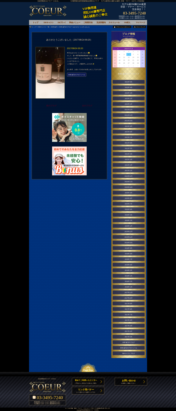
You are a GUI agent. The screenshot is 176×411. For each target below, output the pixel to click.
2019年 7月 (128, 259)
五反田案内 (101, 22)
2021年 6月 (128, 143)
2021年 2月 (128, 165)
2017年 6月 (128, 320)
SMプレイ (62, 22)
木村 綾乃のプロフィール (76, 75)
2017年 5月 (128, 326)
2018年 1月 (128, 287)
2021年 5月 (128, 148)
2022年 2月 (128, 98)
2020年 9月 (128, 193)
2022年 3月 (128, 93)
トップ (34, 27)
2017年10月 (129, 298)
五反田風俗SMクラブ (87, 410)
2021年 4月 (128, 154)
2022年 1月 (128, 104)
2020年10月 (129, 187)
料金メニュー (74, 22)
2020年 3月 (128, 215)
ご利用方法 (88, 22)
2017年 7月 (128, 315)
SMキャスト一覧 (43, 27)
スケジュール (114, 22)
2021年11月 (129, 115)
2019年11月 (129, 237)
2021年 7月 (128, 137)
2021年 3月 (128, 159)
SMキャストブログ (128, 353)
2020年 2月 (128, 220)
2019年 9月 (128, 248)
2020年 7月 (128, 204)
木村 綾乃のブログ (65, 27)
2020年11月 (129, 182)
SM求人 (127, 22)
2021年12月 (129, 109)
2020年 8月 (128, 198)
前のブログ (51, 105)
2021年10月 (129, 121)
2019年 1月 (128, 276)
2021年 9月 (128, 126)
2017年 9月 (128, 303)
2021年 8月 (128, 132)
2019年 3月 (128, 270)
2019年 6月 (128, 265)
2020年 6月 (128, 209)
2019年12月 (129, 231)
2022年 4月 (128, 87)
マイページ (140, 22)
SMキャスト (49, 22)
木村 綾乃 (54, 27)
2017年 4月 (128, 331)
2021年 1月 (128, 170)
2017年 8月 (128, 309)
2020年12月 (129, 176)
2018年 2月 (128, 281)
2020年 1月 (128, 226)
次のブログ (87, 105)
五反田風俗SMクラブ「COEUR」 (48, 1)
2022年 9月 (128, 82)
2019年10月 (129, 242)
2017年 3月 (128, 337)
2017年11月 (129, 292)
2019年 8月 (128, 254)
